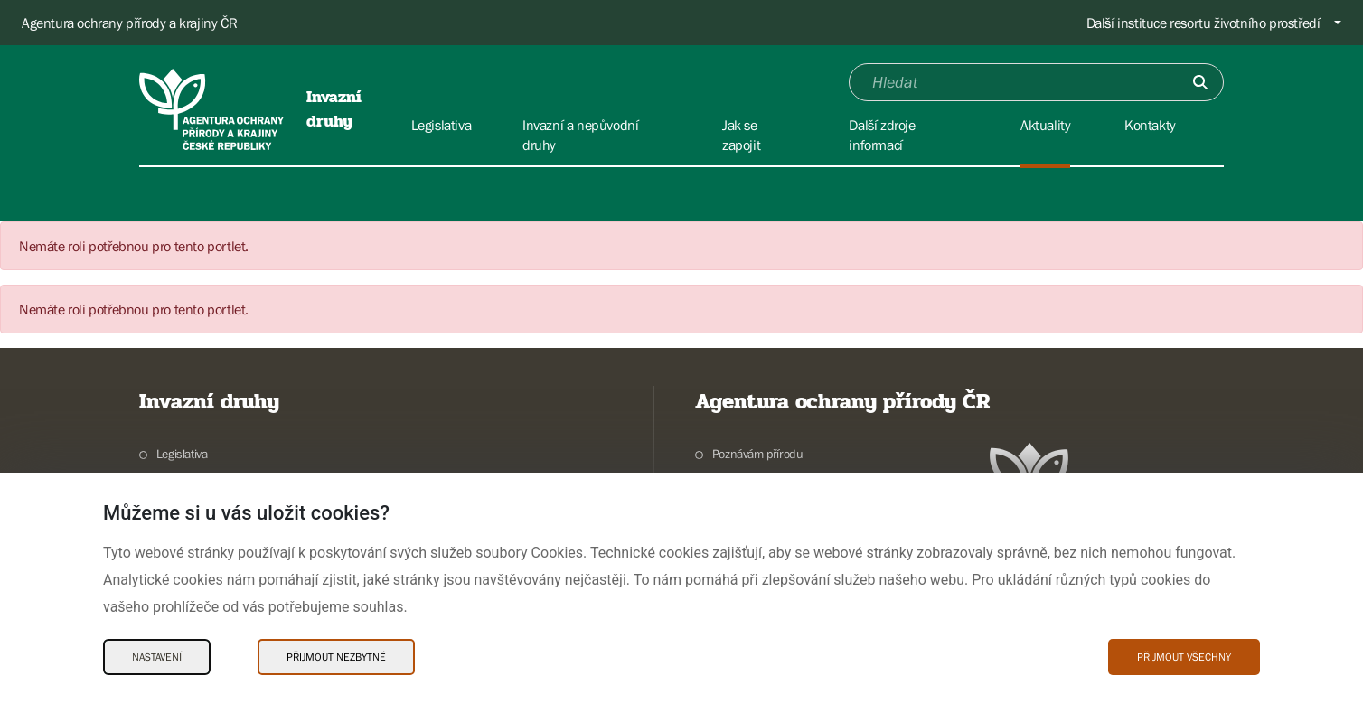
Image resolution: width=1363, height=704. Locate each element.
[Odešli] (1200, 82)
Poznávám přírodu (758, 453)
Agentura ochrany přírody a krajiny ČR (129, 22)
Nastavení (157, 657)
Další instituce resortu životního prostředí (1203, 22)
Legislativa (182, 453)
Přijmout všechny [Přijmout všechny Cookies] (1184, 657)
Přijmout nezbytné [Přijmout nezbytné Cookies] (336, 657)
